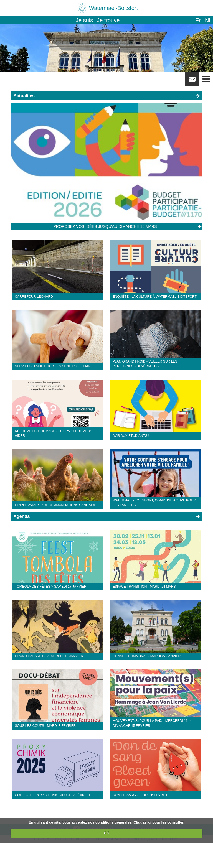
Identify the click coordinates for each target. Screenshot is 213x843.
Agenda (21, 516)
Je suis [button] (84, 20)
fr (198, 20)
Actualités (23, 95)
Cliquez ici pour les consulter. (158, 822)
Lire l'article (199, 227)
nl (207, 20)
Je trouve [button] (108, 20)
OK (106, 833)
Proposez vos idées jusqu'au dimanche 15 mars (105, 226)
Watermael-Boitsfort (113, 8)
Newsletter (192, 81)
